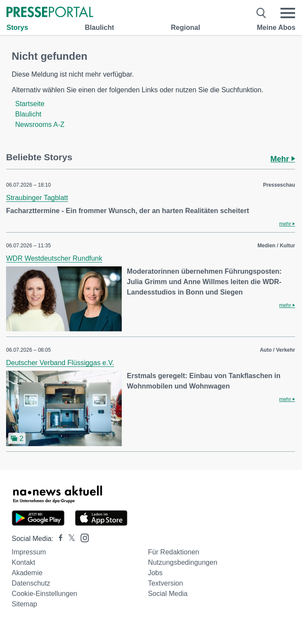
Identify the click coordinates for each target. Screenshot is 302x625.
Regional (185, 27)
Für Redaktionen (173, 552)
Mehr (282, 159)
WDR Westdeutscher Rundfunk (54, 258)
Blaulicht (99, 27)
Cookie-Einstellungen (44, 593)
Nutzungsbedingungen (182, 562)
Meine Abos (276, 27)
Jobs (155, 572)
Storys (17, 27)
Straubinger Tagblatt (37, 197)
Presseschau (279, 185)
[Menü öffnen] (288, 13)
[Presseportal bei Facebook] (58, 538)
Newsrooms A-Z (40, 124)
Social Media (168, 593)
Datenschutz (31, 583)
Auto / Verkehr (277, 350)
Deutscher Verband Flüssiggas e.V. (60, 362)
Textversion (165, 583)
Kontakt (23, 562)
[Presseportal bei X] (69, 538)
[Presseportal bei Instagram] (82, 537)
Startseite (30, 103)
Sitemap (24, 604)
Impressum (29, 552)
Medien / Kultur (276, 246)
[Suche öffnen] (261, 13)
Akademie (27, 572)
